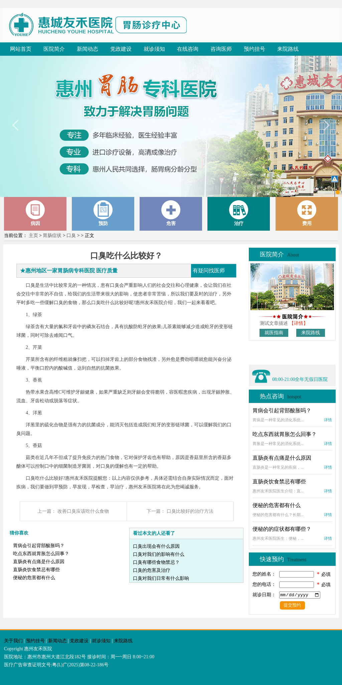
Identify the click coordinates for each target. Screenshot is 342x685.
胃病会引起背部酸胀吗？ (38, 545)
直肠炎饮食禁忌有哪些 (36, 569)
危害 (171, 213)
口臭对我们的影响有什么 (158, 554)
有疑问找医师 (209, 270)
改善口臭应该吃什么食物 (83, 511)
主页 (33, 235)
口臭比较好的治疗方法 (190, 511)
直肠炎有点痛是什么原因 (38, 561)
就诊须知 (154, 49)
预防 (103, 213)
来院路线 (288, 49)
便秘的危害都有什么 (34, 577)
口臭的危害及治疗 (151, 570)
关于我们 (13, 640)
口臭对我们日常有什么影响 (161, 578)
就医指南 (274, 332)
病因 (35, 213)
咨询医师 (221, 49)
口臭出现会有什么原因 (156, 546)
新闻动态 (87, 49)
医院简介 (54, 49)
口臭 (71, 235)
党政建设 (121, 49)
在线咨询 (187, 49)
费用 (307, 213)
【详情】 (298, 323)
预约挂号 (254, 49)
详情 (328, 420)
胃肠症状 (52, 235)
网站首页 (20, 49)
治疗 (238, 213)
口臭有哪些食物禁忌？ (156, 562)
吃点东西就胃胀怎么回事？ (41, 553)
